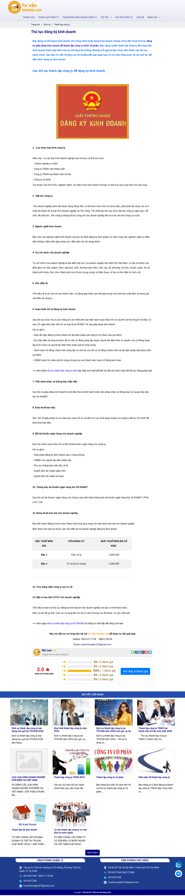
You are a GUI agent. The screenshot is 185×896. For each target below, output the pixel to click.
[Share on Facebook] (136, 653)
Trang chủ (30, 17)
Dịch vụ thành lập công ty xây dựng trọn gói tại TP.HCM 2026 (28, 730)
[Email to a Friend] (143, 653)
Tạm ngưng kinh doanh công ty (80, 17)
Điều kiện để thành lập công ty (154, 778)
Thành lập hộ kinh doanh (24, 830)
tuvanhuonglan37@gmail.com (96, 645)
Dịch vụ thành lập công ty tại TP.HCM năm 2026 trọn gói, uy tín (113, 730)
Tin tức (104, 17)
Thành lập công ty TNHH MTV (69, 778)
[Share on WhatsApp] (132, 653)
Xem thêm (92, 853)
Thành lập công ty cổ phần (109, 778)
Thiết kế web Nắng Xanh (101, 893)
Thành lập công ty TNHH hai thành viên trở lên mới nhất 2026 (155, 730)
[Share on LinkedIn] (150, 653)
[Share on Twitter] (139, 653)
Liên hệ (139, 17)
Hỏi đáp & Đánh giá (135, 672)
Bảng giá (150, 17)
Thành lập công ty (49, 17)
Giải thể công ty (123, 17)
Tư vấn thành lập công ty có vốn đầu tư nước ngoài (70, 832)
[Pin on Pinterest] (146, 653)
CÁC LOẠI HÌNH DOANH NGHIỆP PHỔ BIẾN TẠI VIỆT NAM (28, 779)
